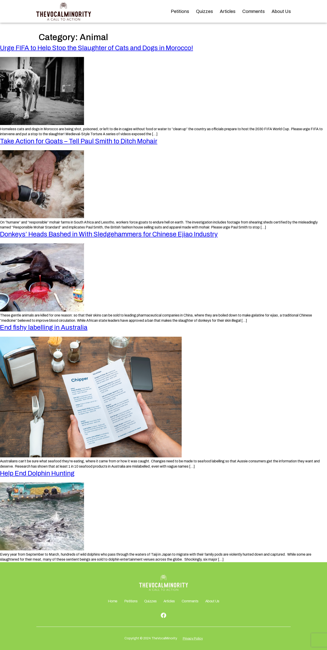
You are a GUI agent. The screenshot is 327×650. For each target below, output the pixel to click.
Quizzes (204, 11)
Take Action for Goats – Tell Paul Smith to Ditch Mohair (78, 141)
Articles (227, 11)
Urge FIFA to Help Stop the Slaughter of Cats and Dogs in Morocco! (96, 48)
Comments (253, 11)
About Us (281, 11)
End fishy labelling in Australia (43, 327)
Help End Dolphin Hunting (37, 473)
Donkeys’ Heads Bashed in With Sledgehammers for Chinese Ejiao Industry (109, 234)
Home (112, 601)
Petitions (180, 11)
